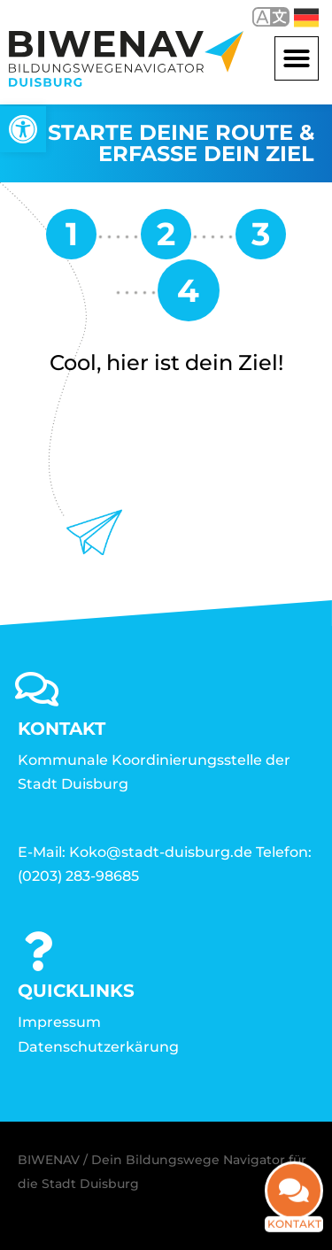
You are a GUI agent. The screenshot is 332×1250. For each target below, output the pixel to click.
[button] (296, 58)
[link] (23, 129)
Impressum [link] (59, 1022)
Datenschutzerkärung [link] (98, 1046)
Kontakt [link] (294, 1208)
